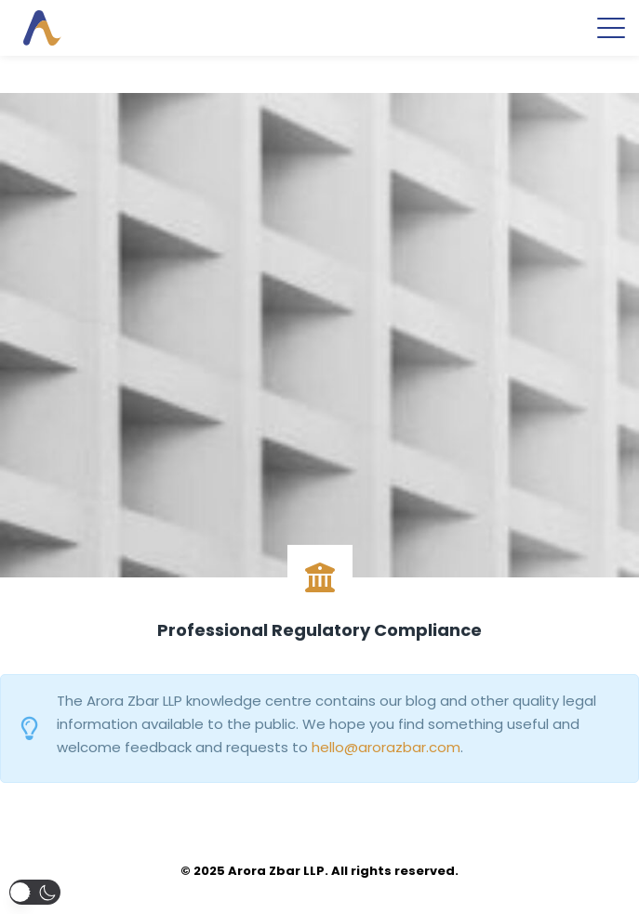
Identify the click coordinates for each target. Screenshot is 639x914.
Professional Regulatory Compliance (319, 630)
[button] (34, 892)
